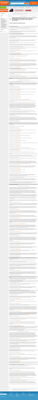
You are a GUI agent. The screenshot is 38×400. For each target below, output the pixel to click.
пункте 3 (30, 102)
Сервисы (17, 392)
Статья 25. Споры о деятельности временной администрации (16, 280)
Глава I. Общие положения (3, 19)
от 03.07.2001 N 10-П (26, 314)
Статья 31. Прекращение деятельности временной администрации (16, 364)
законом (20, 207)
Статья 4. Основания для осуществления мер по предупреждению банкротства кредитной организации (4, 26)
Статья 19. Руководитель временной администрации (15, 68)
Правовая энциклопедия (28, 7)
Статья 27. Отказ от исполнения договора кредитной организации (16, 326)
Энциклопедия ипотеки (3, 7)
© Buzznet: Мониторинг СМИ (3, 396)
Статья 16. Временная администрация (13, 26)
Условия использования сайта (31, 394)
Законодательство (12, 392)
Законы (11, 7)
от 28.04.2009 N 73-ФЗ (26, 331)
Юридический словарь (18, 394)
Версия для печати (4, 31)
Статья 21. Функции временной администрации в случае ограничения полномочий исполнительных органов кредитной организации (22, 83)
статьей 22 (14, 188)
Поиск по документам (12, 395)
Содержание (2, 18)
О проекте (36, 7)
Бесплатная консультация (21, 7)
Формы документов (15, 7)
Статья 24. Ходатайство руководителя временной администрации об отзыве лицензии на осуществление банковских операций (22, 276)
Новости (33, 7)
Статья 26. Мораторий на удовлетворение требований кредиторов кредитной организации (19, 290)
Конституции (30, 312)
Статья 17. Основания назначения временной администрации (16, 33)
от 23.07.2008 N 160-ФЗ (23, 223)
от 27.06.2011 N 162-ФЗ (17, 348)
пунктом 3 (27, 155)
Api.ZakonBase (17, 395)
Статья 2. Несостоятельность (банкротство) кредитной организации (4, 22)
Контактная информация (31, 395)
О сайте (29, 392)
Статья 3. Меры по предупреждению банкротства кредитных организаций (4, 24)
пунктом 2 (21, 191)
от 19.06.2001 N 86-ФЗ (17, 49)
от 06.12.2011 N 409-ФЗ (17, 338)
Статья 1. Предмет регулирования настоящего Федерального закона (4, 20)
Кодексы (8, 7)
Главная (10, 13)
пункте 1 (17, 99)
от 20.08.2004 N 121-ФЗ (17, 38)
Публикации (23, 392)
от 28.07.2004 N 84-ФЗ (22, 70)
